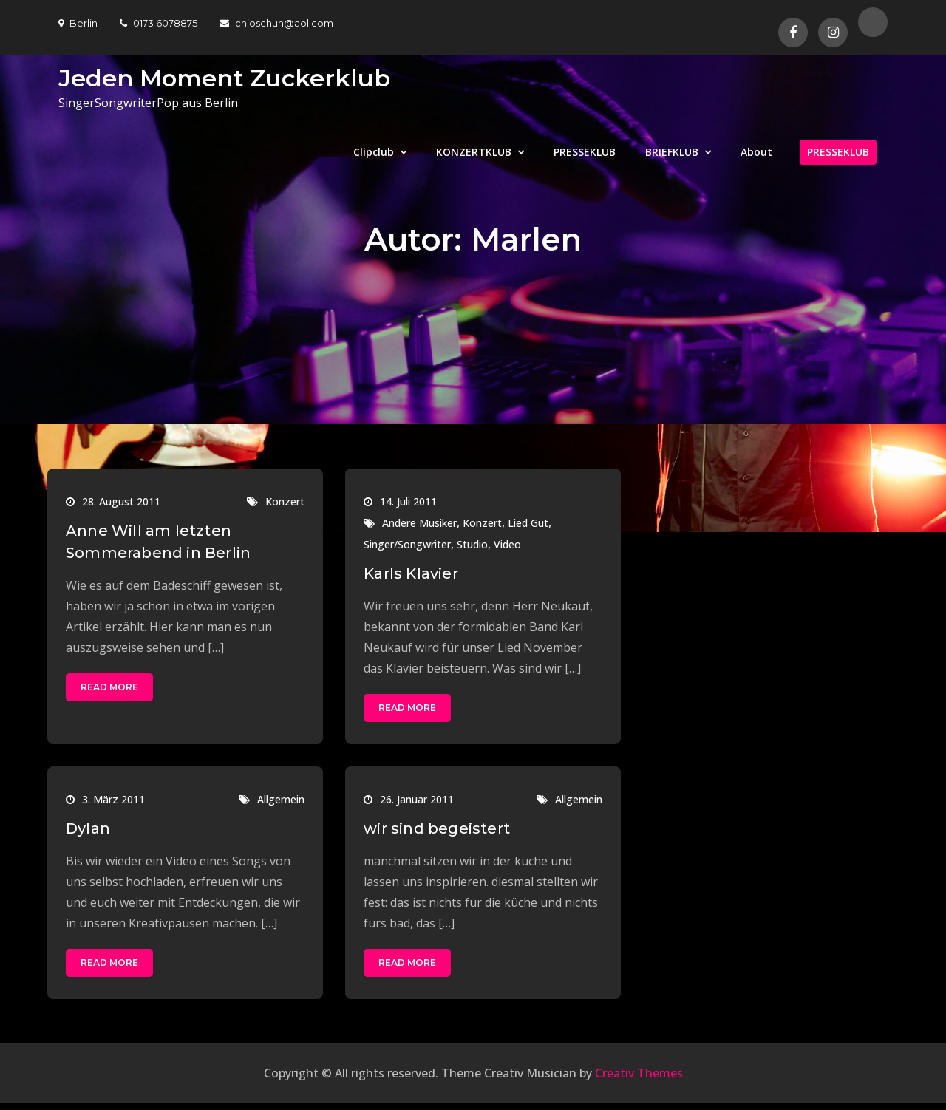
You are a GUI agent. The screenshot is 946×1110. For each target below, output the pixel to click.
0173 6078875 (158, 23)
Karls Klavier (411, 573)
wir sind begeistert (437, 828)
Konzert (284, 501)
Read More (109, 686)
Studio (472, 544)
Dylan (88, 828)
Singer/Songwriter (407, 544)
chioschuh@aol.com (276, 23)
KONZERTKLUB (473, 152)
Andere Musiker (419, 523)
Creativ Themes (639, 1073)
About (756, 152)
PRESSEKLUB (585, 152)
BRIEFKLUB (671, 152)
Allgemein (280, 799)
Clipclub (373, 152)
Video (507, 544)
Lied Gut (528, 523)
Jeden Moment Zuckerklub (224, 78)
